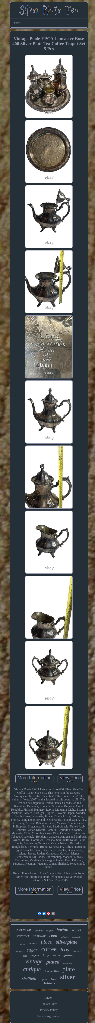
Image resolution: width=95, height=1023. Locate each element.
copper (43, 979)
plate (68, 969)
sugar (32, 949)
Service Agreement (48, 1016)
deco (56, 955)
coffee (49, 949)
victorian (52, 970)
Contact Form (48, 1003)
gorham (68, 955)
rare (25, 955)
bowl (53, 979)
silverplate (67, 942)
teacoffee (67, 963)
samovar (39, 936)
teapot (76, 930)
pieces (22, 944)
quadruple (76, 937)
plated (52, 962)
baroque (19, 951)
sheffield (29, 978)
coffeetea (65, 937)
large (46, 955)
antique (32, 969)
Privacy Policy (49, 1010)
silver (68, 977)
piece (46, 942)
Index (48, 997)
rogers (35, 955)
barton (62, 929)
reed (53, 935)
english (49, 930)
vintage (34, 961)
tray (64, 949)
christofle (49, 983)
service (24, 929)
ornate (33, 943)
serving (39, 930)
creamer (23, 936)
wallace (77, 950)
